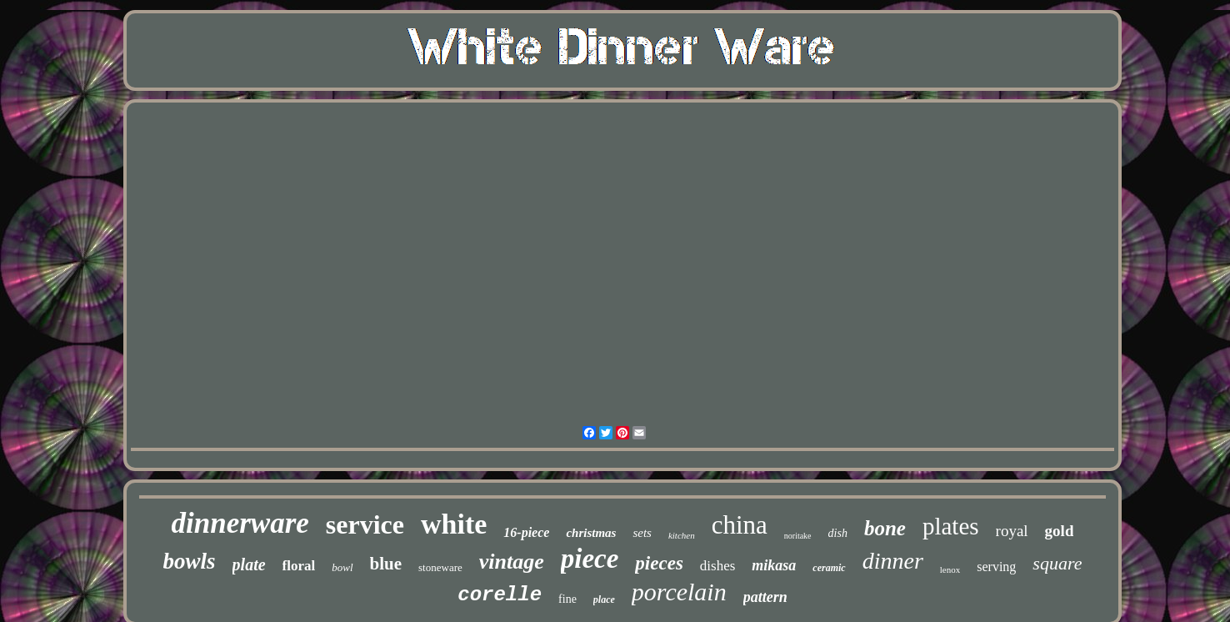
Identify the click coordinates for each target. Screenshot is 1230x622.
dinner (892, 561)
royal (1012, 530)
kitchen (681, 535)
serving (996, 566)
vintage (511, 561)
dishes (718, 566)
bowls (189, 561)
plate (249, 564)
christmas (591, 532)
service (365, 524)
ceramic (828, 568)
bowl (342, 567)
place (604, 599)
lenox (950, 569)
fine (567, 599)
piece (590, 559)
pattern (765, 597)
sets (642, 532)
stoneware (440, 567)
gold (1059, 530)
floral (299, 566)
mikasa (774, 565)
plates (950, 526)
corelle (500, 595)
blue (386, 564)
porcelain (679, 591)
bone (885, 528)
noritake (798, 535)
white (454, 524)
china (740, 524)
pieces (658, 563)
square (1057, 563)
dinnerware (240, 523)
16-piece (526, 532)
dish (838, 533)
